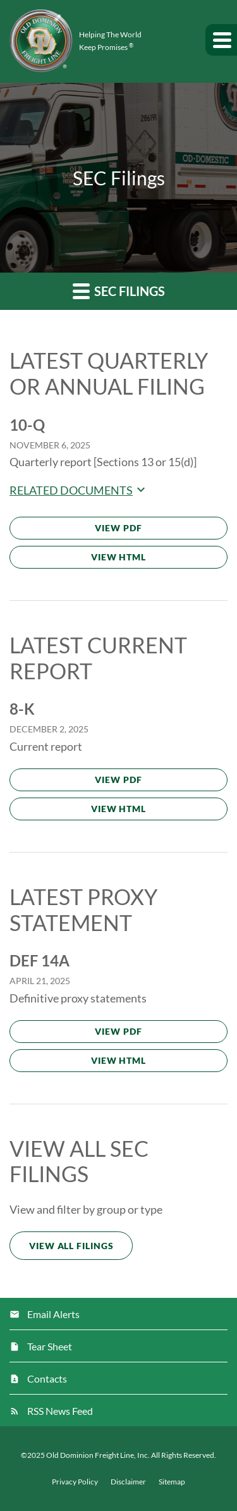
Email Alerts (53, 1314)
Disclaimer (128, 1482)
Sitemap (172, 1482)
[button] (221, 40)
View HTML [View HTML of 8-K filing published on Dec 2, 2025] (118, 808)
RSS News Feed (60, 1411)
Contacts (47, 1378)
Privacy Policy (75, 1482)
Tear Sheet (49, 1346)
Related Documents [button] (79, 490)
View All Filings (71, 1245)
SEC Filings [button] (119, 290)
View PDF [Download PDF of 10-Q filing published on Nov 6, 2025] (118, 527)
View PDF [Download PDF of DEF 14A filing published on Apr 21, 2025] (118, 1031)
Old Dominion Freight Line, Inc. (98, 1455)
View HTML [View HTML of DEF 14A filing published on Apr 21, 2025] (118, 1060)
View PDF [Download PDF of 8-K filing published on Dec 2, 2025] (118, 779)
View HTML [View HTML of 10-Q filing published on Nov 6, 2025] (118, 557)
